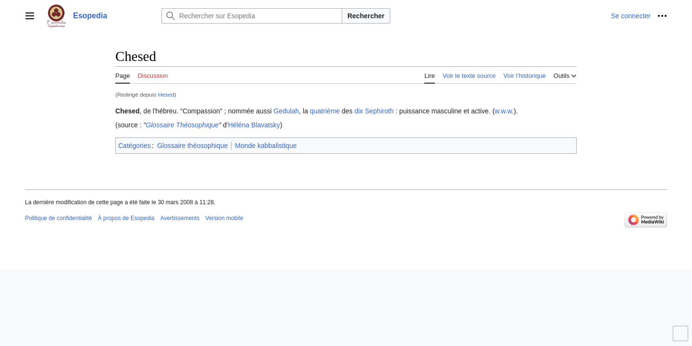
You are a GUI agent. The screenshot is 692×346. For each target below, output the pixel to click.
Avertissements (180, 218)
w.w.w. (504, 111)
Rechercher (365, 16)
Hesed (166, 94)
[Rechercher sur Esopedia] (251, 16)
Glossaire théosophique (192, 145)
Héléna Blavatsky (254, 125)
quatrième (325, 111)
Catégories (134, 145)
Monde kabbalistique (266, 145)
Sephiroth (379, 111)
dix (358, 111)
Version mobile (224, 218)
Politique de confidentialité (58, 218)
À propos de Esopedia (126, 218)
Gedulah (286, 111)
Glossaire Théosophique (182, 125)
